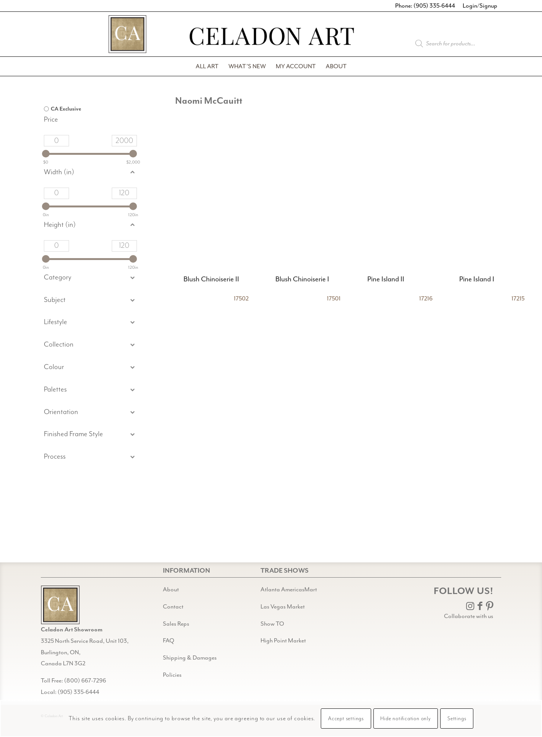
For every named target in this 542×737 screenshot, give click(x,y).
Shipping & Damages (190, 658)
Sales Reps (176, 624)
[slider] (46, 153)
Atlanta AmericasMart (289, 589)
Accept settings (346, 719)
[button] (90, 300)
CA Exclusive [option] (66, 109)
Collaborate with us (468, 616)
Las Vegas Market (283, 606)
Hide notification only (405, 719)
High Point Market (283, 640)
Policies (172, 675)
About (171, 589)
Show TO (272, 624)
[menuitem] (207, 66)
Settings (456, 719)
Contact (173, 606)
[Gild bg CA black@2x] (60, 605)
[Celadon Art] (271, 37)
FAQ (168, 640)
